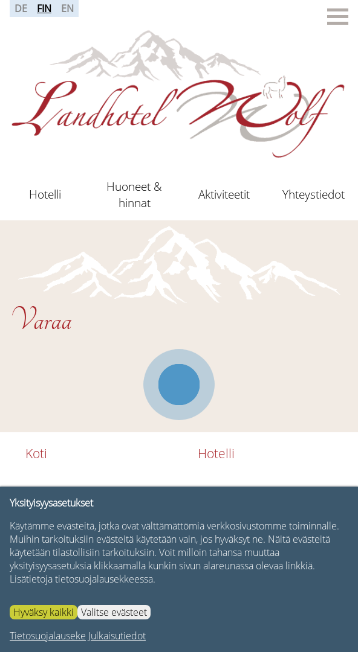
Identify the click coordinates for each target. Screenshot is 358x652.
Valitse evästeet (114, 612)
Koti (36, 453)
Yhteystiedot (313, 194)
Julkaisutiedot (117, 635)
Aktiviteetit (224, 194)
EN (67, 8)
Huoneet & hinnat (134, 194)
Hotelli (45, 194)
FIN (44, 8)
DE (21, 8)
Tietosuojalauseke (48, 635)
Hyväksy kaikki (43, 612)
